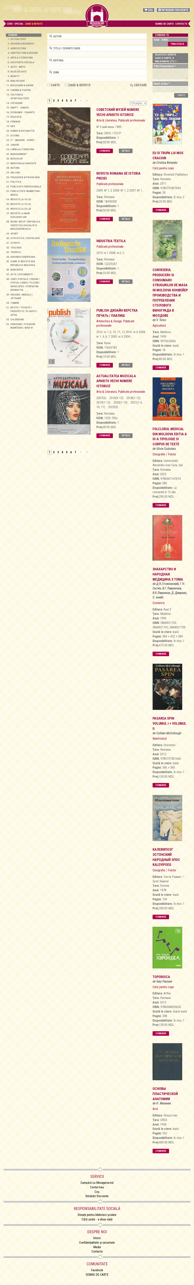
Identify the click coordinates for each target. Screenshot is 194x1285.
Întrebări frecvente (173, 10)
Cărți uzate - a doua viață (97, 1219)
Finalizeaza (177, 44)
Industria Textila (111, 241)
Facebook (97, 1270)
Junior (14, 144)
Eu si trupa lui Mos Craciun (168, 155)
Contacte (181, 23)
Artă (155, 1109)
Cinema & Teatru (20, 90)
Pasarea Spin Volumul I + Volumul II (169, 723)
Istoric (97, 1238)
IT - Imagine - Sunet (22, 140)
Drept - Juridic (19, 107)
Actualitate (18, 39)
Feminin (15, 121)
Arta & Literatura (21, 57)
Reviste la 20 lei (20, 208)
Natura (15, 167)
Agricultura (18, 48)
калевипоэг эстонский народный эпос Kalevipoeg (166, 857)
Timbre (14, 302)
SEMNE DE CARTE (164, 23)
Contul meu (97, 1187)
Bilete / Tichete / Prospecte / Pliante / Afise (23, 311)
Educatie (16, 116)
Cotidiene (16, 103)
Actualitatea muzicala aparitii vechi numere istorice (116, 381)
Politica (15, 181)
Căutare (138, 85)
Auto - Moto (17, 66)
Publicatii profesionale (25, 186)
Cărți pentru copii (163, 168)
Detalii (126, 150)
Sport (14, 233)
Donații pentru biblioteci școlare (97, 1215)
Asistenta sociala (22, 62)
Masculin (16, 158)
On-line (15, 172)
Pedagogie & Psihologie (25, 177)
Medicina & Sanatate (23, 163)
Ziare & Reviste (34, 23)
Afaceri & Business (22, 43)
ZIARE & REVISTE (78, 85)
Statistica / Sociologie (25, 238)
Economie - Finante (22, 112)
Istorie (14, 135)
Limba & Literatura (22, 149)
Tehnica (15, 252)
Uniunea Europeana (22, 256)
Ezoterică (159, 603)
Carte (53, 85)
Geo (12, 126)
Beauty (14, 76)
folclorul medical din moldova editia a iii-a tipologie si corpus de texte (170, 436)
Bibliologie (17, 80)
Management (18, 154)
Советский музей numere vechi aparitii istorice (117, 112)
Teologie (16, 247)
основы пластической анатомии (165, 1094)
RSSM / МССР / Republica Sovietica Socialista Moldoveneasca (25, 225)
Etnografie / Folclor (164, 454)
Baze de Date (18, 71)
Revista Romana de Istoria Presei (118, 176)
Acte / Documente (21, 274)
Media (97, 1247)
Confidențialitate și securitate (97, 1242)
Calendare (17, 319)
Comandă (104, 150)
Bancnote (16, 269)
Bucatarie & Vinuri (21, 85)
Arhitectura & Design (24, 52)
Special (19, 23)
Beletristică (160, 738)
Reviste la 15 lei (20, 204)
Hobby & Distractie (22, 130)
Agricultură (159, 325)
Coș (149, 10)
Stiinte (15, 242)
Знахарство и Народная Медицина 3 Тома (168, 574)
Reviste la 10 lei (20, 199)
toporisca (161, 977)
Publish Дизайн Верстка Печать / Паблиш (117, 313)
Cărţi (10, 23)
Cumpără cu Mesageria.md (97, 1183)
